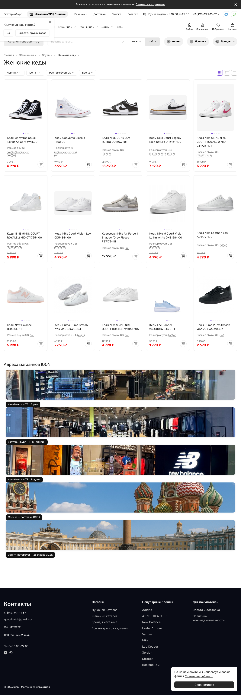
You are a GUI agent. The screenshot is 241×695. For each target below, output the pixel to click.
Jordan (147, 652)
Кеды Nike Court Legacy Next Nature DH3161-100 (166, 140)
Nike (145, 640)
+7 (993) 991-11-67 (206, 14)
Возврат (132, 14)
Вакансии (80, 14)
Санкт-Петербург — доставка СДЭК (30, 560)
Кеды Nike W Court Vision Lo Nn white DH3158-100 (167, 236)
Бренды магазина (104, 622)
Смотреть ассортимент (150, 4)
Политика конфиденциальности (209, 618)
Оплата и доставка (206, 610)
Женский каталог (104, 616)
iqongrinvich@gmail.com (18, 619)
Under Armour (152, 628)
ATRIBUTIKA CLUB (155, 616)
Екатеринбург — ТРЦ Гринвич (26, 447)
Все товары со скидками (110, 628)
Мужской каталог (104, 610)
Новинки (198, 42)
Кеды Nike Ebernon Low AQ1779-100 (213, 235)
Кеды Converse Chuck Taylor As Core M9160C (23, 140)
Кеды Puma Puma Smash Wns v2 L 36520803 (214, 328)
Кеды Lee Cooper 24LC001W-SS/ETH (163, 328)
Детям (107, 27)
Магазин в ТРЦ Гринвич (47, 14)
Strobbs (147, 659)
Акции (174, 42)
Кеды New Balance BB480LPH (20, 328)
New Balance (151, 622)
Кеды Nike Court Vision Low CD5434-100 (70, 236)
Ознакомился (204, 685)
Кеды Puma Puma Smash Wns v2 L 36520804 (72, 328)
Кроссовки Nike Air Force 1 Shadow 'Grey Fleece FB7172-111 (120, 238)
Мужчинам (67, 27)
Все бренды (150, 665)
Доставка (99, 14)
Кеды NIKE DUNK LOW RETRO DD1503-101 (117, 140)
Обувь (47, 55)
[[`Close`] (235, 4)
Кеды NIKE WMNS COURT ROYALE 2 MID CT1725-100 (25, 236)
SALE (120, 27)
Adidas (147, 610)
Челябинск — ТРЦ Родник (24, 485)
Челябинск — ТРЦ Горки (23, 410)
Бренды (225, 42)
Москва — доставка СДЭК (24, 523)
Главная (9, 55)
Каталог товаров (24, 42)
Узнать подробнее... (199, 676)
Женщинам (89, 27)
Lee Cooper (150, 646)
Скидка (116, 14)
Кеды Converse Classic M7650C (70, 140)
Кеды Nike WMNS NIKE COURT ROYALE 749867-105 (119, 330)
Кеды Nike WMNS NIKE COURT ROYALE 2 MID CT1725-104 (212, 142)
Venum (147, 634)
